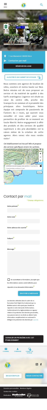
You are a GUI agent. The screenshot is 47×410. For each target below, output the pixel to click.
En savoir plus (12, 380)
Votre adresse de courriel (16, 227)
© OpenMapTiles (34, 166)
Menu (5, 5)
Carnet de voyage (29, 356)
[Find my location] (40, 149)
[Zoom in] (40, 153)
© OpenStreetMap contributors (13, 168)
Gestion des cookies (10, 395)
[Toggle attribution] (40, 166)
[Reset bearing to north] (40, 160)
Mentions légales (26, 392)
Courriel (6, 355)
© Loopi (23, 168)
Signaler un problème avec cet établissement (19, 343)
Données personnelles (11, 392)
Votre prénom (12, 206)
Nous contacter (34, 380)
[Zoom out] (40, 157)
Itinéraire (17, 355)
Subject (10, 238)
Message (10, 249)
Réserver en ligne (23, 66)
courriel (35, 324)
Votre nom (11, 217)
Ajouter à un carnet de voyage (21, 77)
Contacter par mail (17, 61)
